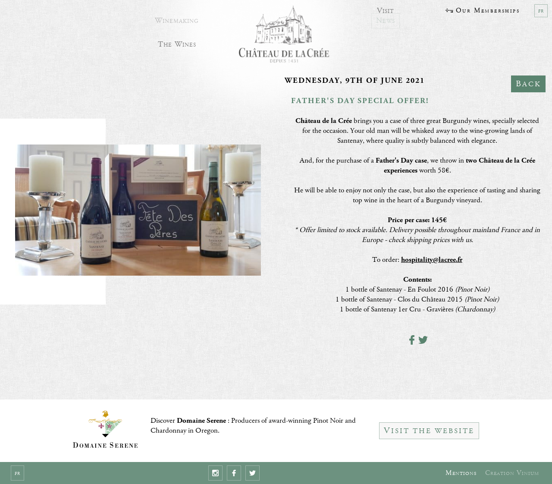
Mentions (461, 473)
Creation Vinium (512, 473)
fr (541, 11)
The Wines (177, 42)
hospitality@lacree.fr (431, 260)
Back (528, 84)
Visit (385, 8)
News (385, 18)
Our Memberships (482, 10)
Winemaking (177, 18)
